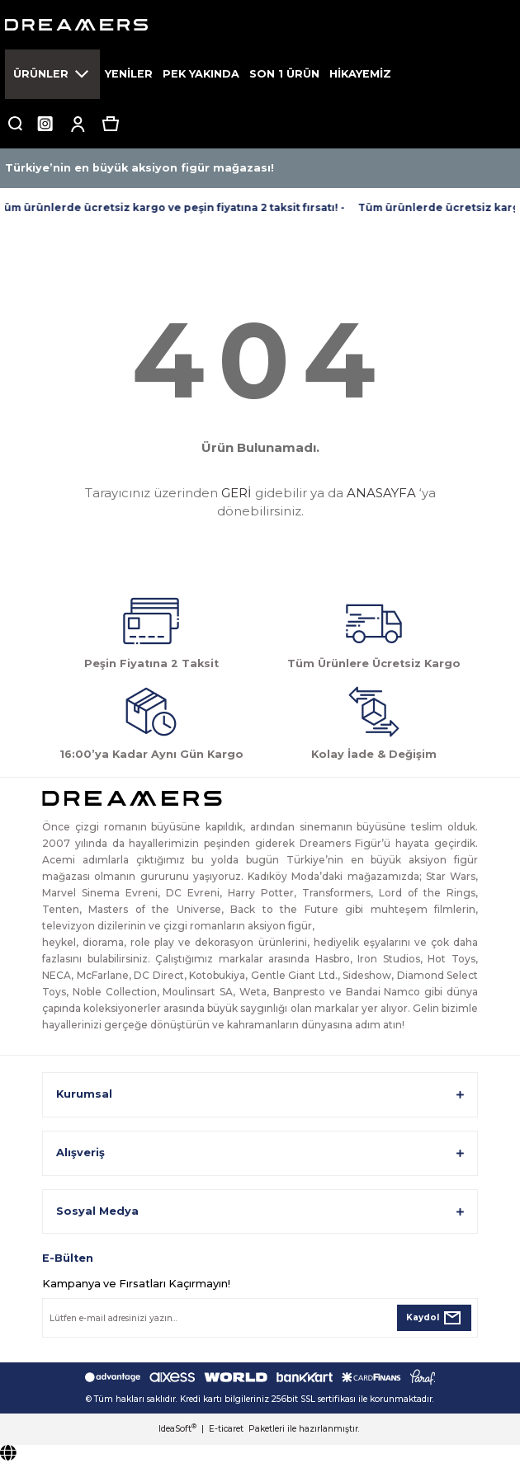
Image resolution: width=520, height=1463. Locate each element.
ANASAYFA (381, 493)
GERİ (236, 493)
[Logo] (260, 24)
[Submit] (434, 1318)
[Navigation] (52, 74)
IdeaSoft (177, 1428)
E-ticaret (226, 1428)
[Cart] (110, 124)
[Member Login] (77, 124)
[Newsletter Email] (260, 1318)
